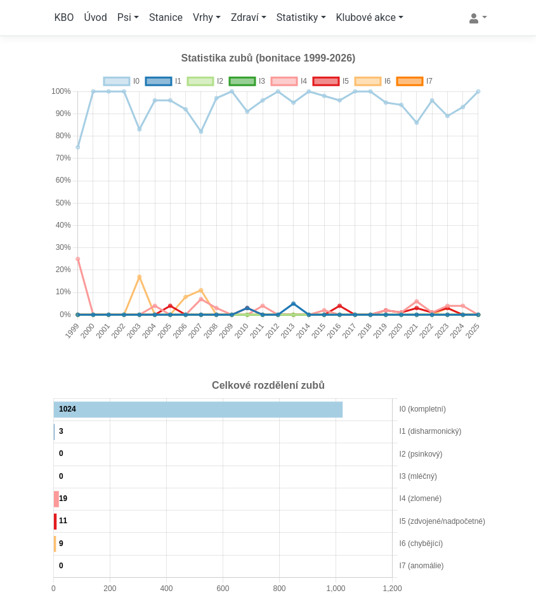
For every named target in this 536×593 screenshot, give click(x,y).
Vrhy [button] (203, 17)
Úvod (95, 17)
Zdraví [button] (245, 17)
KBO (64, 17)
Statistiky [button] (297, 17)
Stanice (166, 17)
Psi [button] (124, 17)
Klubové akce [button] (366, 17)
